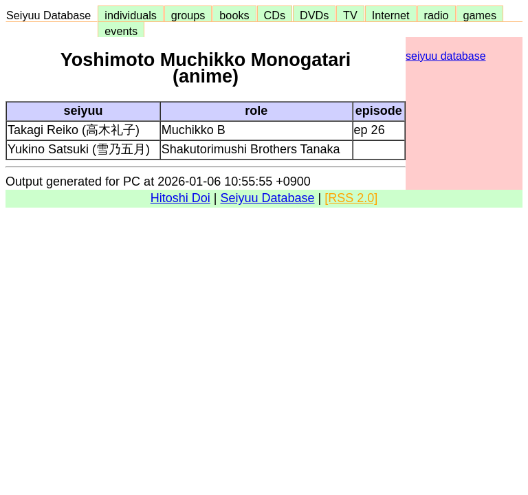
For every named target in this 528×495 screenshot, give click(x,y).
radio (436, 15)
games (480, 15)
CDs (275, 15)
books (234, 15)
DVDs (314, 15)
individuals (130, 15)
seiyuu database (446, 56)
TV (350, 15)
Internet (391, 15)
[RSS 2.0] (350, 198)
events (121, 31)
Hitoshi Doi (180, 198)
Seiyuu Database (51, 15)
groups (188, 15)
